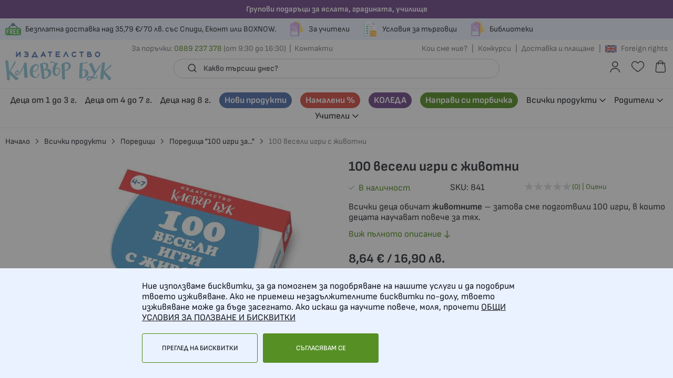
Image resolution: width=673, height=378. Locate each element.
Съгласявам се (321, 348)
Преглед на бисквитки (200, 348)
